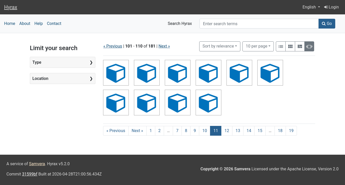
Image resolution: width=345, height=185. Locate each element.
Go (327, 23)
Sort (218, 46)
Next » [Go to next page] (137, 130)
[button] (311, 7)
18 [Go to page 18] (280, 130)
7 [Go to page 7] (177, 130)
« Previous (112, 46)
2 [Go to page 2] (159, 130)
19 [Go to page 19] (291, 130)
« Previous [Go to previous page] (115, 130)
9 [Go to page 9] (195, 130)
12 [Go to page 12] (226, 130)
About (24, 23)
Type (36, 62)
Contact (54, 23)
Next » (164, 46)
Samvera (37, 163)
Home (9, 23)
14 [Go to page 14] (249, 130)
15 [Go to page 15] (260, 130)
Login (331, 7)
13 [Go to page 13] (237, 130)
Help (38, 23)
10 (256, 46)
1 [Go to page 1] (151, 130)
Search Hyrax (180, 23)
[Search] (259, 24)
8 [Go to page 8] (186, 130)
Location (40, 78)
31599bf (30, 174)
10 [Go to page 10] (204, 130)
